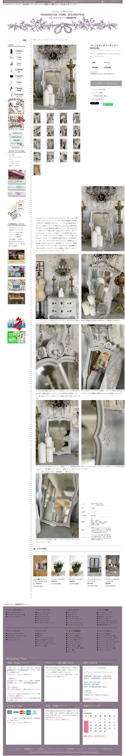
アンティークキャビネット (14, 610)
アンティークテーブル (42, 610)
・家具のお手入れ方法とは (15, 241)
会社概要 (40, 749)
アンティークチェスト (46, 40)
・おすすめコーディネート (15, 228)
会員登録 (70, 749)
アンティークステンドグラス (46, 644)
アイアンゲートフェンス (45, 642)
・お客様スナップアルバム (15, 230)
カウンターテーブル (43, 619)
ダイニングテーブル (43, 612)
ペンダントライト (104, 615)
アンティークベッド (14, 638)
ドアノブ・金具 (42, 646)
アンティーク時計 (73, 636)
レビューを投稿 (97, 93)
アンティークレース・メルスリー (109, 642)
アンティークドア (41, 631)
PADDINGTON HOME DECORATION (20, 2)
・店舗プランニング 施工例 (16, 243)
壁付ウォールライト (104, 619)
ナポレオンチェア (73, 617)
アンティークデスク (43, 621)
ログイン (83, 2)
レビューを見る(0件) (99, 89)
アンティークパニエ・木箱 (107, 648)
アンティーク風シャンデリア (107, 621)
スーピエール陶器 (104, 634)
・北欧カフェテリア (13, 165)
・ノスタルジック (13, 163)
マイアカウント (94, 2)
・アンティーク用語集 (14, 237)
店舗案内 (53, 2)
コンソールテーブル (43, 617)
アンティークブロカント (105, 631)
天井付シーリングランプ (106, 617)
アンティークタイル (74, 634)
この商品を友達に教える (100, 96)
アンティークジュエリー (106, 640)
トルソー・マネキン (74, 642)
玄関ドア (40, 634)
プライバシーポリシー (56, 749)
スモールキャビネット (15, 617)
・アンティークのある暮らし (16, 232)
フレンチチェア (73, 612)
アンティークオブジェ (75, 638)
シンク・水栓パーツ (74, 640)
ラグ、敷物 (71, 650)
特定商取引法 (29, 749)
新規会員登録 (74, 2)
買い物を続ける (97, 99)
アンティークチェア (72, 610)
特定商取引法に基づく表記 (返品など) (102, 74)
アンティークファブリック (107, 644)
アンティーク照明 (102, 610)
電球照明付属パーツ (104, 625)
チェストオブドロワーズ (15, 634)
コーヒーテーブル (42, 615)
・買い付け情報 (12, 246)
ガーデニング (72, 652)
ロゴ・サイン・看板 (74, 646)
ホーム (17, 749)
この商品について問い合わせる (106, 83)
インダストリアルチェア (75, 625)
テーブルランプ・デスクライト (108, 623)
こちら (18, 674)
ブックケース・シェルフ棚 (16, 615)
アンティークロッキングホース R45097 (112, 581)
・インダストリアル (13, 161)
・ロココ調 (11, 155)
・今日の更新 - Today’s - (15, 239)
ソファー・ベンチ (73, 621)
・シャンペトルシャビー (15, 157)
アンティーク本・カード (106, 646)
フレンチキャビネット (15, 612)
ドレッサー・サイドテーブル (17, 636)
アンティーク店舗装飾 (73, 631)
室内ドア (40, 636)
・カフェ (10, 159)
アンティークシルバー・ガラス (108, 638)
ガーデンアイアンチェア (75, 623)
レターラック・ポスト (75, 644)
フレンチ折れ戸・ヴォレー (45, 640)
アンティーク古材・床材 (75, 648)
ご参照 (17, 696)
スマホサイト (115, 2)
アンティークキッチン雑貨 (107, 636)
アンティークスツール (75, 619)
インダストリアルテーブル (45, 623)
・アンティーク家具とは (15, 234)
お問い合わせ (63, 2)
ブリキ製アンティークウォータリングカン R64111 (40, 581)
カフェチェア (72, 615)
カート (105, 2)
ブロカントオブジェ (104, 650)
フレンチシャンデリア (105, 612)
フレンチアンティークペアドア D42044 (94, 581)
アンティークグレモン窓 (45, 638)
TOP (34, 40)
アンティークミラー (61, 40)
